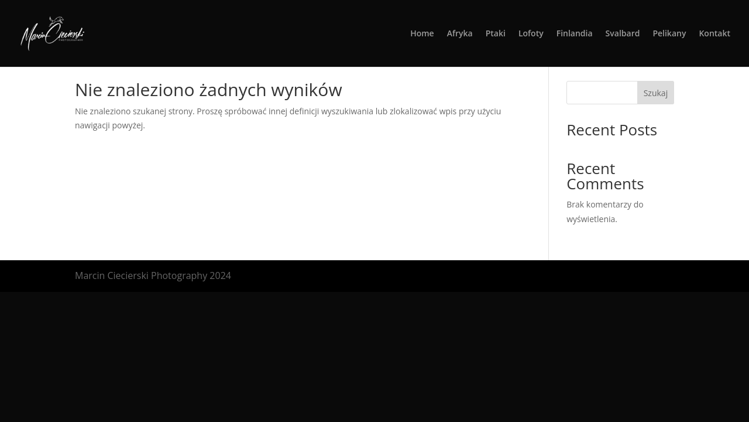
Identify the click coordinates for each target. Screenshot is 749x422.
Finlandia (574, 34)
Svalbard (623, 34)
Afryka (460, 34)
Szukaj (656, 92)
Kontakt (714, 34)
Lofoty (531, 34)
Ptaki (496, 34)
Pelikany (669, 34)
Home (422, 34)
